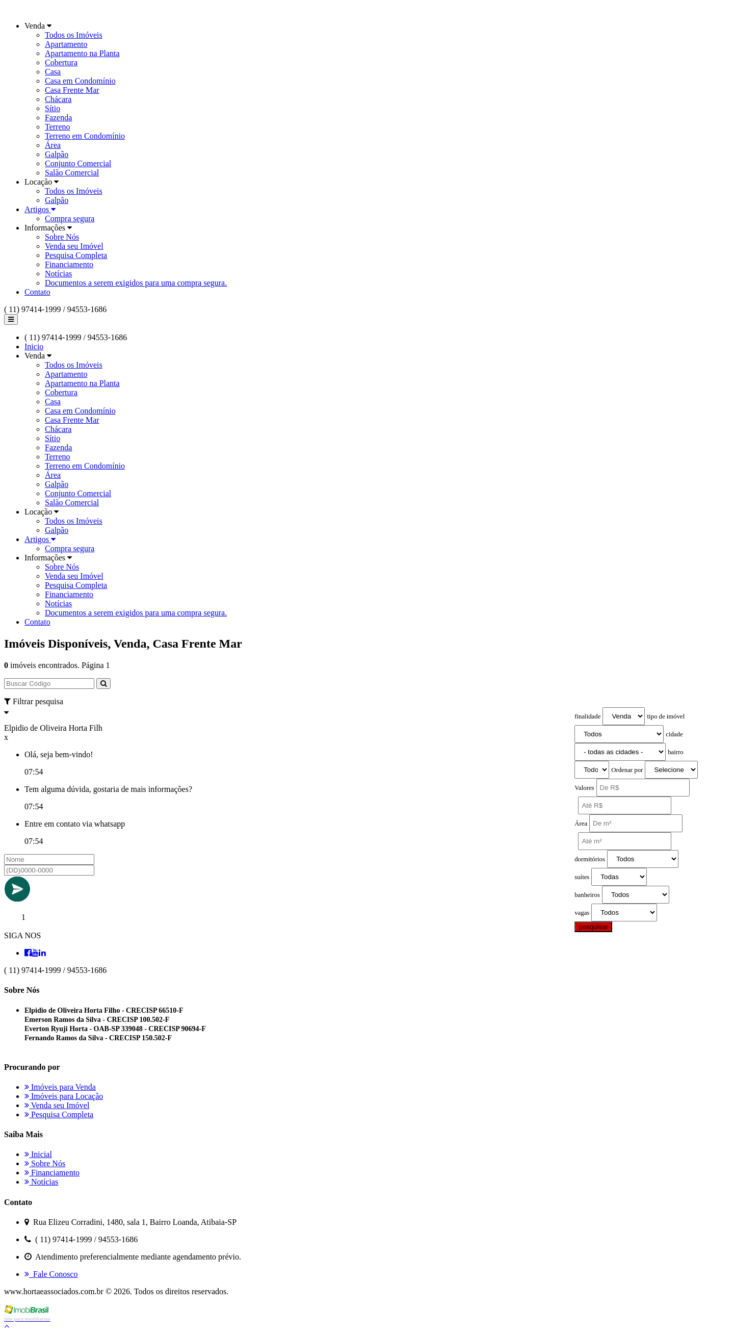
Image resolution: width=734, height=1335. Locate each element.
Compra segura (69, 218)
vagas (581, 912)
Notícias (58, 273)
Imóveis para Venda (60, 1087)
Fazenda (58, 117)
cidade (674, 734)
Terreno (57, 126)
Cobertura (61, 62)
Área (53, 145)
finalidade (587, 716)
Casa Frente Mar (72, 90)
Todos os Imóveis (73, 35)
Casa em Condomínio (80, 80)
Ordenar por (627, 770)
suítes (581, 877)
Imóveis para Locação (63, 1096)
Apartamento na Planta (82, 53)
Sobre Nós (62, 237)
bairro (676, 752)
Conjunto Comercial (78, 163)
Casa (53, 71)
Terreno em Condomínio (85, 136)
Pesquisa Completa (76, 255)
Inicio (33, 346)
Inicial (38, 1154)
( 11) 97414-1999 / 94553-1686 (55, 309)
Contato (37, 292)
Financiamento (69, 264)
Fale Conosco (51, 1274)
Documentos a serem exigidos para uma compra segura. (136, 282)
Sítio (52, 108)
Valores (584, 787)
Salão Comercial (72, 172)
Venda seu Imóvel (74, 246)
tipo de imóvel (666, 716)
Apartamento (66, 44)
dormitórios (589, 859)
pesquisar (593, 927)
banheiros (587, 894)
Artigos (40, 209)
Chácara (58, 99)
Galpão (56, 154)
